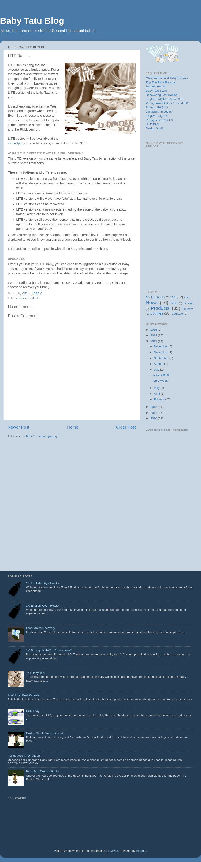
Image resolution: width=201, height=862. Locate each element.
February (160, 399)
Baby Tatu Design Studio (42, 771)
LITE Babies (161, 374)
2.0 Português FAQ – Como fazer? (49, 650)
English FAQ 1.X (157, 116)
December (161, 346)
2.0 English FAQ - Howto (42, 605)
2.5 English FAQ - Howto (42, 583)
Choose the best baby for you (167, 78)
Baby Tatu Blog (32, 21)
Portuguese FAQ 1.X (159, 120)
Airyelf (114, 850)
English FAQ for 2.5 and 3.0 (164, 99)
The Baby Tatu (35, 673)
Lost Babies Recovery (40, 628)
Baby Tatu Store (156, 90)
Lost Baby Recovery (159, 111)
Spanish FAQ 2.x (157, 107)
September (161, 358)
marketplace (17, 143)
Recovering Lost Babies (161, 95)
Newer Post (18, 427)
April (157, 393)
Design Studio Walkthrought (44, 733)
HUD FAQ (152, 124)
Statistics (187, 309)
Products (33, 298)
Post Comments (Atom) (41, 436)
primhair (188, 303)
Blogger (141, 850)
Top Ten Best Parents (161, 82)
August (159, 363)
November (161, 352)
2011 (154, 412)
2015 (154, 329)
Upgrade (177, 313)
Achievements (156, 86)
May (157, 388)
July (157, 369)
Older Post (126, 427)
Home (72, 427)
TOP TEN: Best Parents (23, 695)
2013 (154, 341)
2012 (154, 406)
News (22, 298)
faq (173, 297)
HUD (186, 297)
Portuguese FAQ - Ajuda (24, 755)
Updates (156, 313)
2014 (154, 335)
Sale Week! (161, 380)
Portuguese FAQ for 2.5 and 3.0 (167, 103)
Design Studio (155, 128)
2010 (154, 418)
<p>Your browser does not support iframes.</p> (169, 216)
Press (173, 303)
